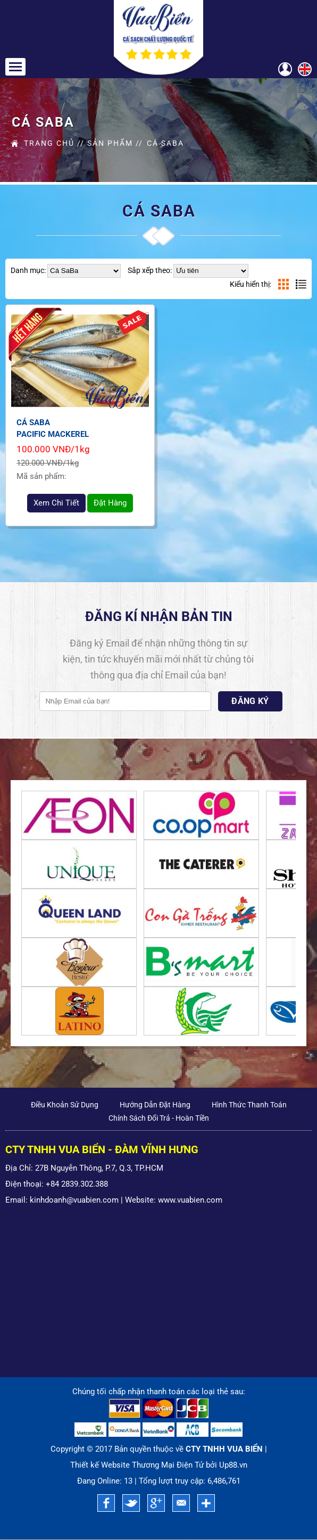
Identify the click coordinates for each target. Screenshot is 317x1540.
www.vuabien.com (190, 1200)
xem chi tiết (56, 503)
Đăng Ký (250, 702)
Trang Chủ (49, 143)
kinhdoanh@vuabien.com (74, 1200)
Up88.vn (233, 1465)
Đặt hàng (110, 503)
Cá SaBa (165, 143)
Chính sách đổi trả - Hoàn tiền (159, 1118)
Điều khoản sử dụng (64, 1104)
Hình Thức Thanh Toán (249, 1104)
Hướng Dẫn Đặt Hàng (155, 1104)
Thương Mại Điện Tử (168, 1465)
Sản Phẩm (110, 143)
